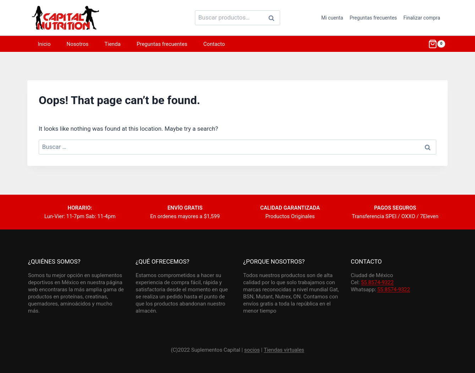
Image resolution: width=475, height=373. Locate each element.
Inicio (44, 44)
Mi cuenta (332, 18)
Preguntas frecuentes (373, 18)
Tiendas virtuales (284, 350)
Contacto (214, 44)
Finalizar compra (421, 18)
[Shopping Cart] (436, 44)
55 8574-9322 (377, 282)
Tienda (112, 44)
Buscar (273, 17)
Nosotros (78, 44)
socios (252, 350)
